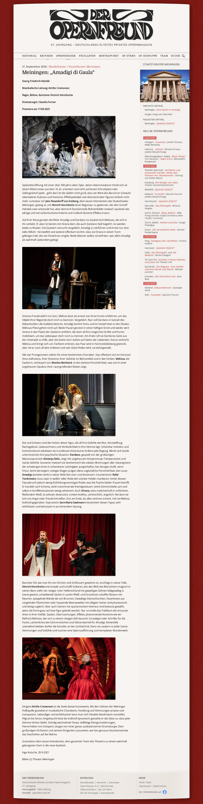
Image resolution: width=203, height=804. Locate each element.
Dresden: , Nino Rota (163, 278)
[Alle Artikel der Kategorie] (164, 86)
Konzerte (101, 782)
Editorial (29, 56)
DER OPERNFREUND (33, 777)
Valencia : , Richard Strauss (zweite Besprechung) (162, 150)
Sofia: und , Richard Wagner (160, 254)
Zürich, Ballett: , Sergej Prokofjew (165, 224)
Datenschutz (159, 786)
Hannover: (160, 248)
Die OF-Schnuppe (89, 793)
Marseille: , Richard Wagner (162, 207)
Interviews (114, 782)
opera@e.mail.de (41, 792)
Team (164, 56)
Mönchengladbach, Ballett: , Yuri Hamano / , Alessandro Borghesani (165, 159)
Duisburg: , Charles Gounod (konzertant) (162, 184)
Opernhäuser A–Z (89, 786)
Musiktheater (57, 66)
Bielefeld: (159, 189)
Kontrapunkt (109, 56)
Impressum (145, 786)
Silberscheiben (88, 789)
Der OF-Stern (105, 789)
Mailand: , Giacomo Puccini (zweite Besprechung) (163, 195)
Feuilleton (87, 56)
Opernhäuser (66, 56)
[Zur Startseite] (101, 24)
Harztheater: (161, 201)
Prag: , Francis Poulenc (165, 242)
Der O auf (150, 791)
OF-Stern (128, 56)
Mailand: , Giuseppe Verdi (163, 289)
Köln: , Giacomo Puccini (161, 295)
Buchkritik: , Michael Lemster (164, 269)
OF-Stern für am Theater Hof (165, 261)
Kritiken (46, 56)
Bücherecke (107, 786)
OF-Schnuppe (148, 56)
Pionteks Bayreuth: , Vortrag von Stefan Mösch (164, 174)
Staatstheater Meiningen (84, 66)
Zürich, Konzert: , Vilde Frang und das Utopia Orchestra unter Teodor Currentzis (164, 215)
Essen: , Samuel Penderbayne (164, 231)
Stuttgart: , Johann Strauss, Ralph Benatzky (164, 143)
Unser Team (145, 782)
